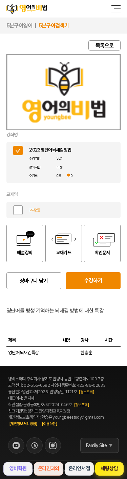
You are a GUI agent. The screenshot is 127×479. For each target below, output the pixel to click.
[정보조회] (86, 392)
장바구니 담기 (34, 281)
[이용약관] (49, 424)
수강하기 (93, 280)
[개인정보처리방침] (23, 424)
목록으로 (104, 45)
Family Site (96, 445)
